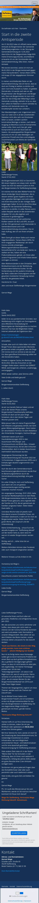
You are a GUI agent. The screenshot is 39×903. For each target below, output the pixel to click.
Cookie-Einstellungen (18, 896)
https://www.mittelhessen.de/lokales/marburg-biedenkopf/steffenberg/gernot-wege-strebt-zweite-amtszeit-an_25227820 (19, 570)
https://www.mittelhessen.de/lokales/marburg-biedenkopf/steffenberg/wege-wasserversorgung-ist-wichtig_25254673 (19, 582)
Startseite (5, 886)
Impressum (27, 901)
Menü (35, 3)
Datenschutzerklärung (9, 829)
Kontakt (12, 886)
